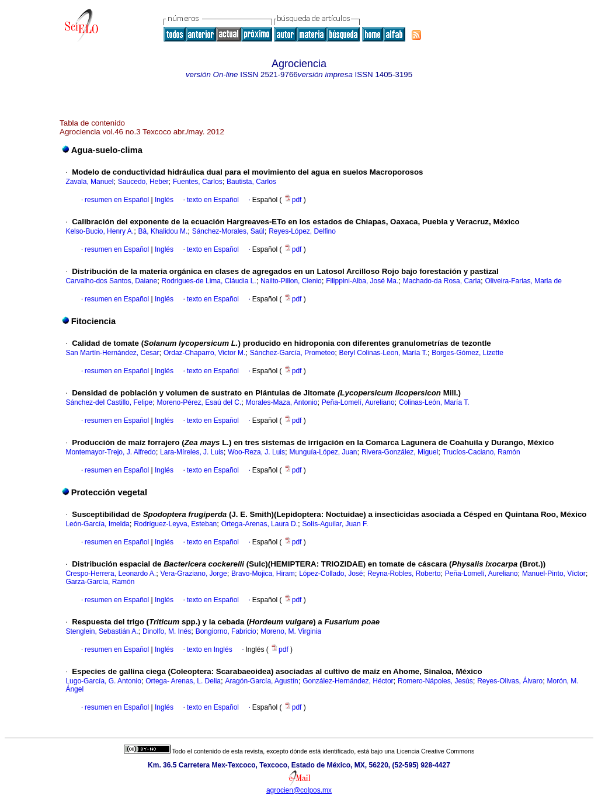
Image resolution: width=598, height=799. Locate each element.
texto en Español (213, 200)
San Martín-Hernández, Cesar (112, 353)
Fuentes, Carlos (197, 182)
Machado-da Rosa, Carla (442, 281)
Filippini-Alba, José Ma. (362, 281)
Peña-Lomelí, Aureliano (358, 402)
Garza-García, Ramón (99, 582)
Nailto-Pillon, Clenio (291, 281)
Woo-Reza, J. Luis (256, 452)
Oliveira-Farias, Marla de (523, 281)
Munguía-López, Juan (323, 452)
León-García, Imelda (97, 524)
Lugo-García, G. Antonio (103, 681)
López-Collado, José (331, 573)
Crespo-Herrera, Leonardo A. (110, 573)
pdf (294, 200)
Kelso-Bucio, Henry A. (99, 231)
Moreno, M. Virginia (290, 631)
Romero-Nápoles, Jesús (435, 681)
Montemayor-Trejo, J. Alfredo (110, 452)
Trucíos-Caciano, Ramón (481, 452)
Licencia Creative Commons (435, 751)
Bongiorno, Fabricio (226, 631)
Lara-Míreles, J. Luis (192, 452)
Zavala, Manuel (89, 182)
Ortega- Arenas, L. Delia (183, 681)
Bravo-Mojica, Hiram (263, 573)
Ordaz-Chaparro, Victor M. (205, 353)
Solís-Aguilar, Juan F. (335, 524)
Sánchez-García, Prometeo (292, 353)
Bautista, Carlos (251, 182)
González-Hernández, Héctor (348, 681)
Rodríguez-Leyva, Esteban (175, 524)
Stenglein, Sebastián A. (101, 631)
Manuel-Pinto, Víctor (554, 573)
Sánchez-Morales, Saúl (228, 231)
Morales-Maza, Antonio (282, 402)
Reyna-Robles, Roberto (403, 573)
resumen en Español (117, 200)
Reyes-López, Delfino (302, 231)
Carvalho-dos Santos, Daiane (111, 281)
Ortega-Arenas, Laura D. (259, 524)
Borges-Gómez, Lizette (467, 353)
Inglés (163, 200)
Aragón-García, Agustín (261, 681)
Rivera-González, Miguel (399, 452)
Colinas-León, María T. (434, 402)
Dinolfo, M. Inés (166, 631)
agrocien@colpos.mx (299, 790)
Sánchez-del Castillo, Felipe (108, 402)
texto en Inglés (209, 649)
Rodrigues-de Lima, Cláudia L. (209, 281)
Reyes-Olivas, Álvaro (510, 681)
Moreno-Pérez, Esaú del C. (199, 402)
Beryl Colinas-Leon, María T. (383, 353)
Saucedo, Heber (143, 182)
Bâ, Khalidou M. (163, 231)
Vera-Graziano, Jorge (194, 573)
